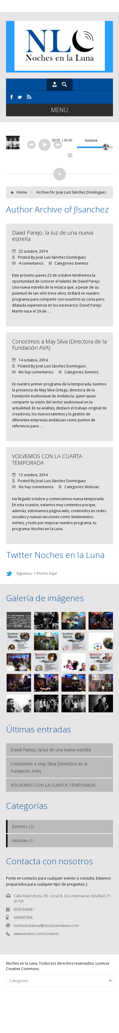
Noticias (92, 486)
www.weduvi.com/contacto (36, 933)
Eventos (81, 263)
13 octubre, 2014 (30, 474)
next (58, 145)
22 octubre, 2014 (30, 251)
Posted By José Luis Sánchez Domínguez (49, 257)
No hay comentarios (32, 372)
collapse (59, 174)
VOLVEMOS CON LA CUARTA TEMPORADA (47, 459)
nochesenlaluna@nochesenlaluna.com (46, 925)
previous (31, 145)
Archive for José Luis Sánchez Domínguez (71, 192)
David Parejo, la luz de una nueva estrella (52, 236)
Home (22, 192)
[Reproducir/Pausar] (45, 145)
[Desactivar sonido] (79, 140)
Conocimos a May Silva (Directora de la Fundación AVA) (59, 345)
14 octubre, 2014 (30, 360)
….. (49, 311)
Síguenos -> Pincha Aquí (36, 573)
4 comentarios (27, 263)
